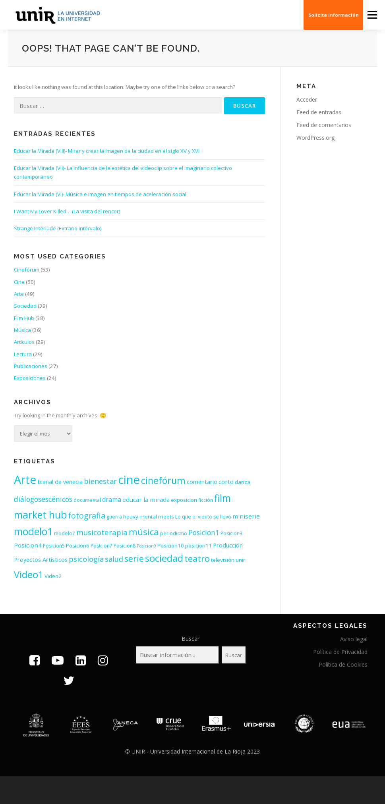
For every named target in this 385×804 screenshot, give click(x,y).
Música (22, 330)
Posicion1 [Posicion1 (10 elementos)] (203, 532)
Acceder (306, 99)
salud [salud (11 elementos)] (114, 559)
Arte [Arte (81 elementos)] (25, 479)
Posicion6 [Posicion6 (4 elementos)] (77, 545)
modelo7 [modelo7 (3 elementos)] (64, 533)
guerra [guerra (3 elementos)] (114, 516)
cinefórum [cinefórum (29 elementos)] (163, 480)
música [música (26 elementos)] (144, 532)
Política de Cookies (343, 664)
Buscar (190, 638)
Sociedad (25, 305)
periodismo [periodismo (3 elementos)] (173, 533)
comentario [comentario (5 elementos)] (202, 482)
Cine (19, 281)
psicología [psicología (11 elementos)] (86, 559)
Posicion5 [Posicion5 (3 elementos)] (54, 545)
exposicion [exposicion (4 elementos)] (184, 499)
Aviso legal (354, 639)
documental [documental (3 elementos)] (87, 500)
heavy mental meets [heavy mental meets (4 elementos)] (148, 516)
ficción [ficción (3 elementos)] (205, 500)
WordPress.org (315, 137)
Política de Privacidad (340, 652)
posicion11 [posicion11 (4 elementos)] (198, 545)
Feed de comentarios (323, 125)
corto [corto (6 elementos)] (226, 482)
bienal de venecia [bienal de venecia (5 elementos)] (60, 482)
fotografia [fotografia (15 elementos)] (86, 515)
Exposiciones (30, 378)
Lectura (23, 354)
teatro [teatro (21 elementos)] (197, 558)
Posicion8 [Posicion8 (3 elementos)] (124, 545)
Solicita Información (333, 15)
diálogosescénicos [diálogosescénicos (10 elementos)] (43, 499)
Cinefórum (26, 269)
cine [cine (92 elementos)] (129, 480)
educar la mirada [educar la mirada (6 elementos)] (146, 499)
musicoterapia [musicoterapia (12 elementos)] (102, 532)
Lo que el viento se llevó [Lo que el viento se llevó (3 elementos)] (203, 516)
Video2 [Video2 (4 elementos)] (53, 576)
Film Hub (24, 318)
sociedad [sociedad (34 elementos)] (164, 558)
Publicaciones (30, 366)
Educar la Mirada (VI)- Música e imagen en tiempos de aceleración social (100, 194)
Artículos (24, 341)
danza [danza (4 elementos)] (242, 482)
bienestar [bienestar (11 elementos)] (100, 481)
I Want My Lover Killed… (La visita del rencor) (67, 211)
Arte (19, 293)
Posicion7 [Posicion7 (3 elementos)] (101, 545)
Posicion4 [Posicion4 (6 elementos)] (28, 545)
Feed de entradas (318, 112)
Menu (372, 14)
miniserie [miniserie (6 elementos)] (246, 516)
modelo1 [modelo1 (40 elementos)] (33, 531)
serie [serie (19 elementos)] (134, 558)
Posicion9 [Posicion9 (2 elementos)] (146, 546)
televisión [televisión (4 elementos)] (222, 559)
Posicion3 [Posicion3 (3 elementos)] (231, 533)
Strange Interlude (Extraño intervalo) (57, 228)
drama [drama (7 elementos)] (111, 499)
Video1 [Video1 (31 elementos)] (28, 574)
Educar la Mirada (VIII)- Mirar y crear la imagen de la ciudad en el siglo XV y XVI (106, 150)
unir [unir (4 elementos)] (240, 559)
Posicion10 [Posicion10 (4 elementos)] (170, 545)
